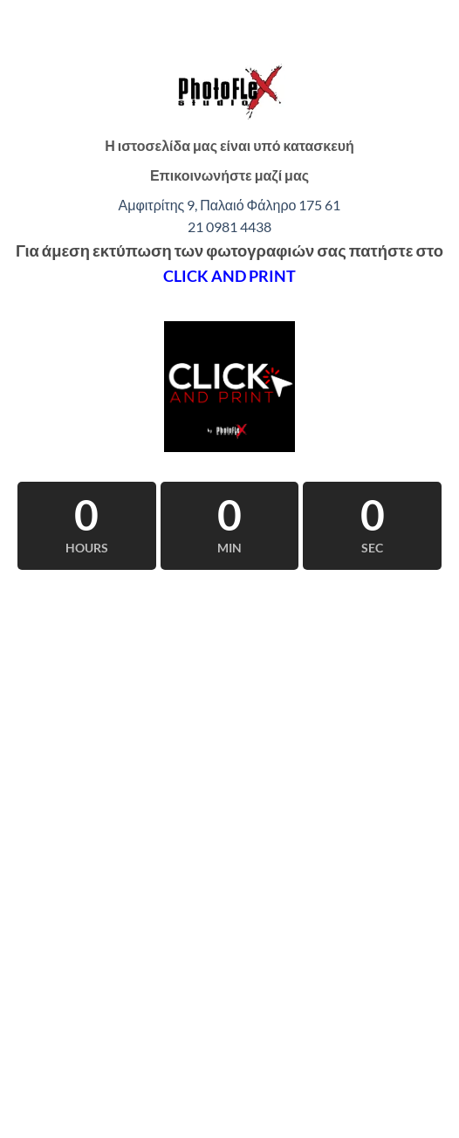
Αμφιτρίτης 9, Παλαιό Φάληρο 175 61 (230, 204)
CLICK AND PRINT (229, 275)
